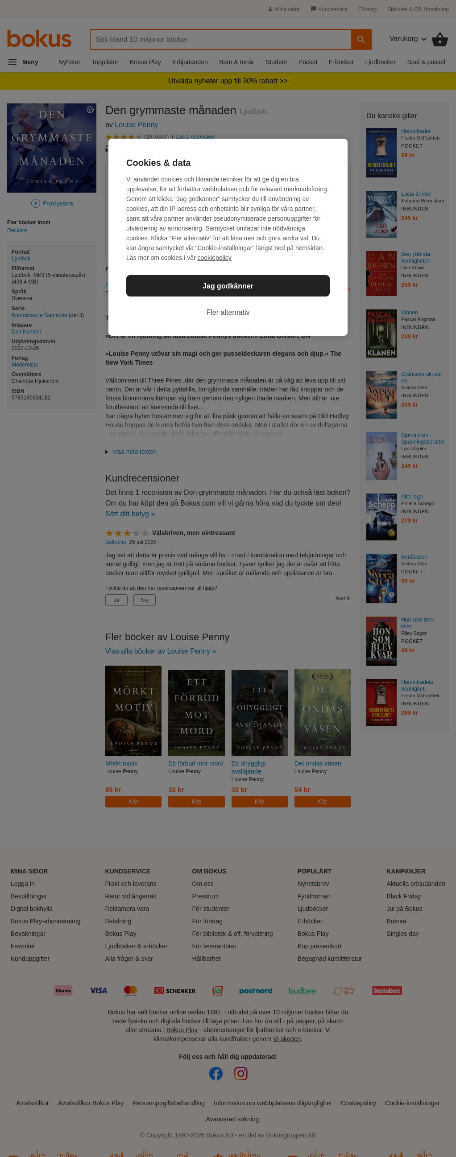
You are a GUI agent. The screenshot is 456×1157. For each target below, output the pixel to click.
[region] (228, 237)
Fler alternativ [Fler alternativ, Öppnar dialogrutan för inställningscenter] (228, 312)
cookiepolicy (215, 257)
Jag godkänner (228, 286)
